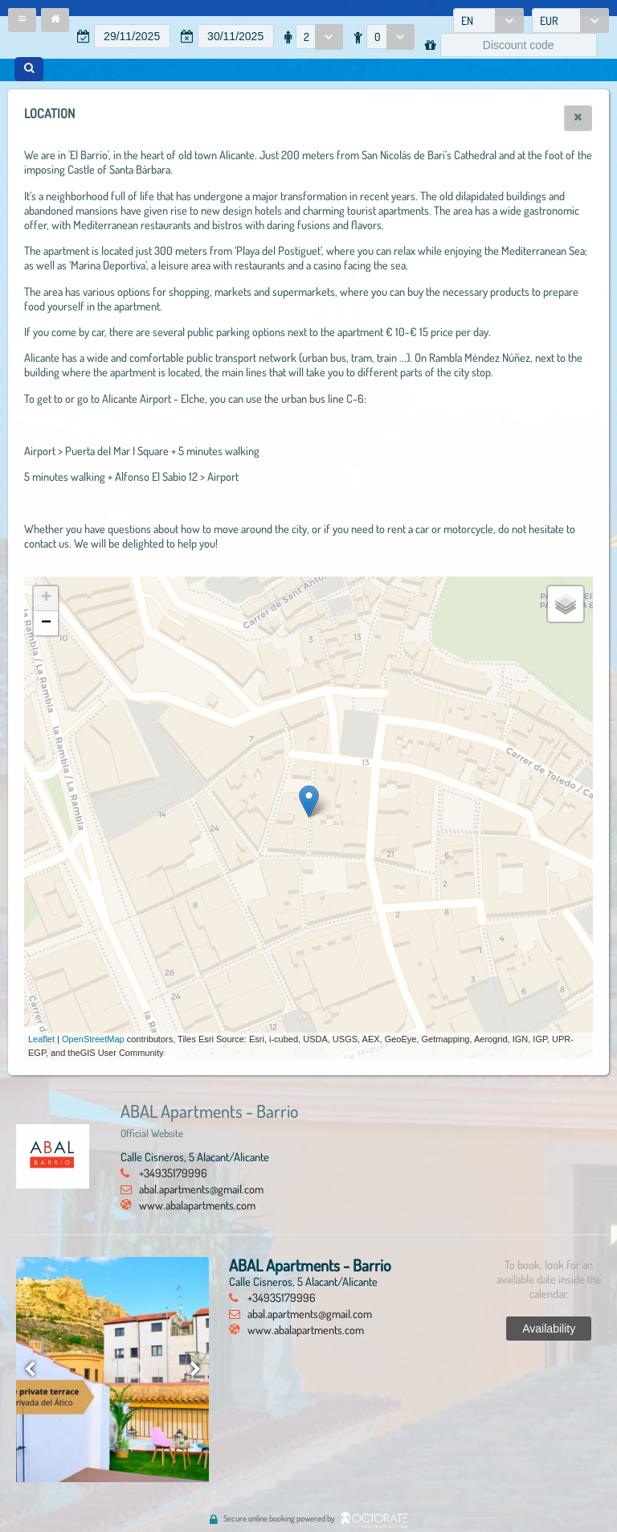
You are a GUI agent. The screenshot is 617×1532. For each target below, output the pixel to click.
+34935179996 (173, 1172)
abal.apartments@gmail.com (201, 1188)
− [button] (46, 623)
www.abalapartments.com (197, 1204)
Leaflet (41, 1039)
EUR (549, 20)
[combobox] (488, 20)
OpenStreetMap (93, 1039)
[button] (22, 20)
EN (467, 20)
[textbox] (132, 36)
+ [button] (46, 598)
